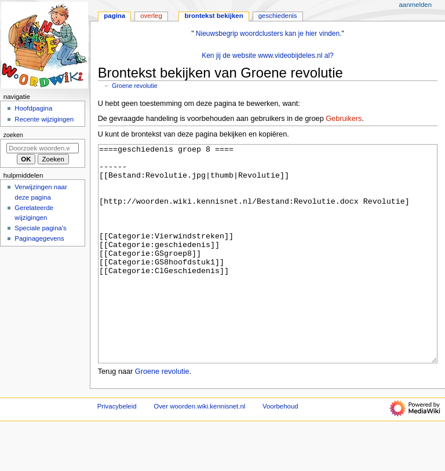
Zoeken (13, 134)
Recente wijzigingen (44, 119)
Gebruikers (344, 119)
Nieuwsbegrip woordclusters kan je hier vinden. (269, 34)
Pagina (114, 15)
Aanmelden (415, 4)
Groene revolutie (135, 85)
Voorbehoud (280, 449)
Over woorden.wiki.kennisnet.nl (199, 449)
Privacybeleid (117, 449)
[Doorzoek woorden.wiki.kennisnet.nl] (42, 148)
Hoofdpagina (33, 108)
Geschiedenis (277, 15)
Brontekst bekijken (213, 15)
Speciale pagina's (40, 228)
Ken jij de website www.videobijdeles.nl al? (268, 55)
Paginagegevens (39, 238)
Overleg (151, 15)
